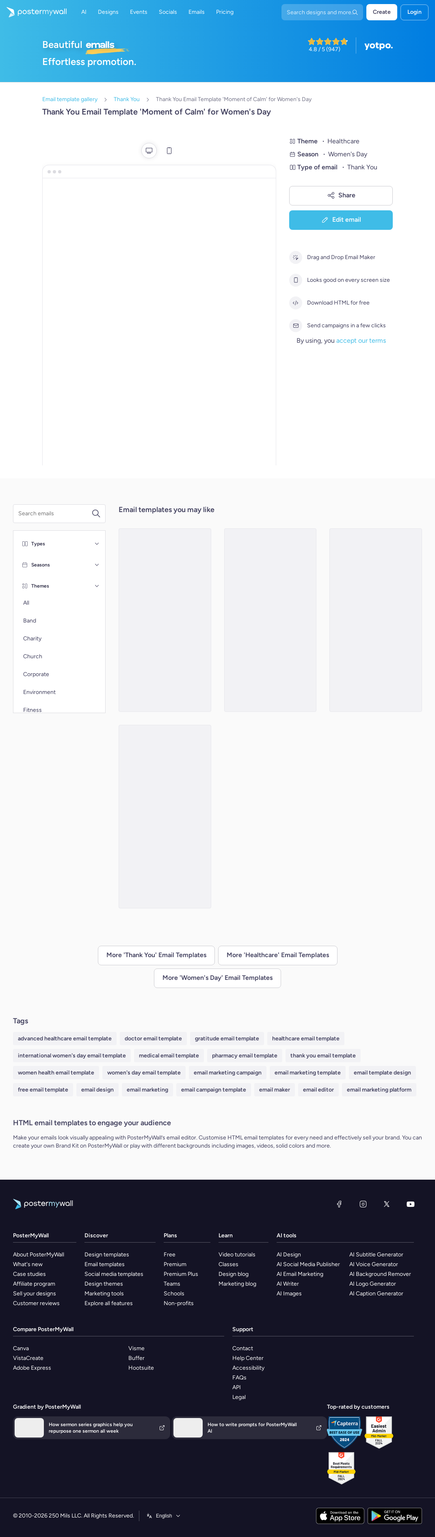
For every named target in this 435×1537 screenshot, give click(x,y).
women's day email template (144, 1072)
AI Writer (288, 1283)
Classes (228, 1264)
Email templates (104, 1264)
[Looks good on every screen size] (295, 280)
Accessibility (248, 1367)
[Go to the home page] (33, 12)
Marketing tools (104, 1293)
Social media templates (113, 1274)
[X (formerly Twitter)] (387, 1204)
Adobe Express (32, 1367)
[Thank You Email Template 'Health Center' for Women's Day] (270, 620)
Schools (174, 1293)
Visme (136, 1348)
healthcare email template (306, 1038)
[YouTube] (411, 1204)
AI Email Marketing (300, 1274)
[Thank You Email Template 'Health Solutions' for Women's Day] (375, 620)
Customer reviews (36, 1303)
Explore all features (108, 1303)
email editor (318, 1089)
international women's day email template (72, 1055)
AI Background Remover (380, 1274)
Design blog (234, 1274)
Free (169, 1254)
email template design (382, 1072)
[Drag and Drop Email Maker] (295, 257)
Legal (239, 1397)
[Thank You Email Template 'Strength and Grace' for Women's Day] (165, 816)
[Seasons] (97, 565)
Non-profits (179, 1303)
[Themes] (97, 586)
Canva (21, 1348)
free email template (43, 1089)
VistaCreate (28, 1358)
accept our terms (361, 340)
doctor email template (153, 1038)
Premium (175, 1264)
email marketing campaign (228, 1072)
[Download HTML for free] (295, 302)
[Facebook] (339, 1204)
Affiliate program (34, 1283)
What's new (28, 1264)
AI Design (289, 1254)
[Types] (97, 543)
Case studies (29, 1274)
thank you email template (323, 1055)
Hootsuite (141, 1367)
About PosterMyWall (38, 1254)
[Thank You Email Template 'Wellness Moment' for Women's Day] (165, 620)
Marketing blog (237, 1283)
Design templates (106, 1254)
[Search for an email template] (54, 514)
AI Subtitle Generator (376, 1254)
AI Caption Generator (376, 1293)
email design (97, 1089)
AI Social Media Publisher (308, 1264)
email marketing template (308, 1072)
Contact (242, 1348)
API (236, 1387)
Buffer (136, 1358)
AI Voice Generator (373, 1264)
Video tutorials (237, 1254)
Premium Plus (181, 1274)
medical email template (169, 1055)
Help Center (248, 1358)
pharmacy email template (244, 1055)
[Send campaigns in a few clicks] (295, 325)
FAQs (239, 1377)
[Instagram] (363, 1204)
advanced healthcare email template (65, 1038)
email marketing (147, 1089)
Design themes (103, 1283)
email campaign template (213, 1089)
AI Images (289, 1293)
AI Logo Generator (372, 1283)
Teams (172, 1283)
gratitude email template (227, 1038)
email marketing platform (379, 1089)
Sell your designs (34, 1293)
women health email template (56, 1072)
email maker (274, 1089)
